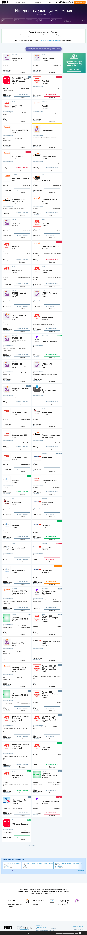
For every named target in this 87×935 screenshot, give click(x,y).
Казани (49, 14)
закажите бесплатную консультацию (49, 40)
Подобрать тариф (74, 69)
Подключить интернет (19, 2)
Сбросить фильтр (67, 21)
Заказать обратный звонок (23, 929)
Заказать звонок (80, 2)
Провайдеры (38, 2)
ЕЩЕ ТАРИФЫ (32, 845)
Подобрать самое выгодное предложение (43, 49)
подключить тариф (22, 70)
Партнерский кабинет (41, 927)
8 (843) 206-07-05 (64, 2)
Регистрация (39, 925)
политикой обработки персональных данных (67, 933)
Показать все (80, 870)
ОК (80, 933)
